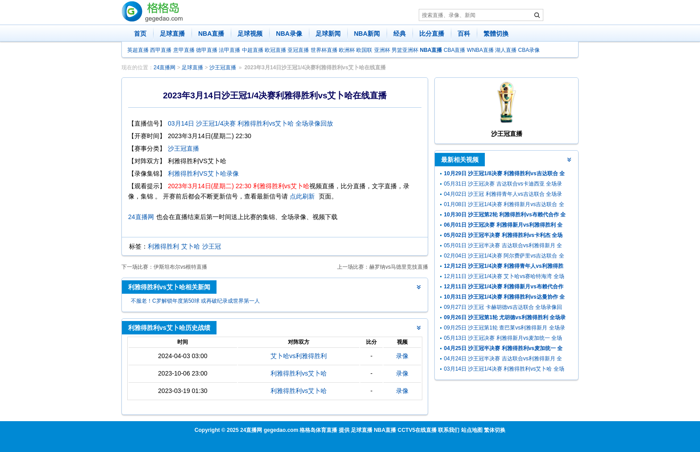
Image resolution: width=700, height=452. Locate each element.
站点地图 (472, 430)
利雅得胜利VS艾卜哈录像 (203, 173)
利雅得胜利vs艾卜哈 (299, 373)
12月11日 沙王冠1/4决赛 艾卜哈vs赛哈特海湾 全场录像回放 (504, 277)
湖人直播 (506, 50)
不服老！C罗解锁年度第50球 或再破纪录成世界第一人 (195, 301)
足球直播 (172, 33)
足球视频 (250, 33)
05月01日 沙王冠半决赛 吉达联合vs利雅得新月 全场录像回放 (503, 246)
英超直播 (138, 50)
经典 (399, 33)
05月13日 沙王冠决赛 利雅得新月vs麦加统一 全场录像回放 (503, 339)
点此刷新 (302, 196)
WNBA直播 (480, 50)
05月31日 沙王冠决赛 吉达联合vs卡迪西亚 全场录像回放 (503, 185)
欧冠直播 (275, 50)
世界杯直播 (324, 50)
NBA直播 (211, 33)
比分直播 (431, 33)
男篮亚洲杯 (405, 50)
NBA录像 (289, 33)
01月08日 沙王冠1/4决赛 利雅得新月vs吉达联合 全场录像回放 (504, 205)
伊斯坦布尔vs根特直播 (180, 267)
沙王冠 (211, 246)
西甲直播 (160, 50)
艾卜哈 (190, 246)
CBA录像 (529, 50)
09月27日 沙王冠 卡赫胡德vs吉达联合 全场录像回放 (503, 308)
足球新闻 (328, 33)
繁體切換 (495, 33)
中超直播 (252, 50)
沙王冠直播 (222, 67)
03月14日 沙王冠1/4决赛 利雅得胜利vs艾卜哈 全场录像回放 (250, 123)
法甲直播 (229, 50)
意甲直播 (184, 50)
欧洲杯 (347, 50)
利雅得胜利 (163, 246)
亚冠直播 (298, 50)
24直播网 (164, 67)
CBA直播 (455, 50)
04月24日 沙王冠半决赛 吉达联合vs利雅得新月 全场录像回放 (503, 359)
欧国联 (364, 50)
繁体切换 (494, 430)
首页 (140, 33)
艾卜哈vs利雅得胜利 (299, 355)
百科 (464, 33)
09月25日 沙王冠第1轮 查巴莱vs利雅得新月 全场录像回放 (504, 329)
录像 (402, 355)
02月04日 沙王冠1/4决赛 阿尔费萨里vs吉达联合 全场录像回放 (504, 257)
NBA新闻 (367, 33)
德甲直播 (206, 50)
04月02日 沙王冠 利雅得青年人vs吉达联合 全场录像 (503, 195)
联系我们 (448, 430)
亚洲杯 (382, 50)
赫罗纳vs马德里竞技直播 (398, 267)
